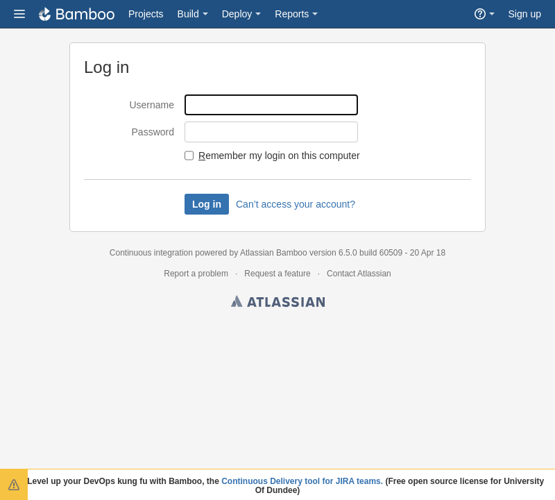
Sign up (525, 13)
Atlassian (278, 303)
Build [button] (188, 13)
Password (153, 132)
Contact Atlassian (359, 273)
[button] (19, 14)
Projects (146, 13)
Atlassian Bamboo (273, 253)
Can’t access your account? (295, 204)
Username (151, 104)
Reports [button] (292, 13)
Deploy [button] (237, 13)
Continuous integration (151, 253)
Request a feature (277, 273)
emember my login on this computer (279, 155)
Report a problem (196, 273)
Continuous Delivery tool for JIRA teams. (302, 481)
